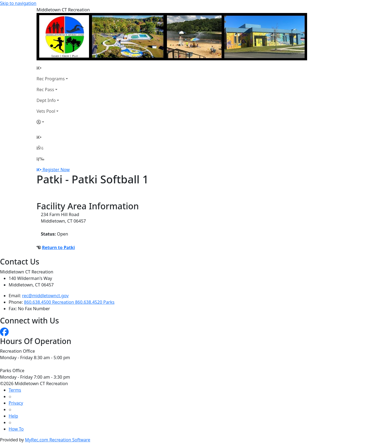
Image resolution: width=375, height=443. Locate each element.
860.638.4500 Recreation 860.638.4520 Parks (69, 302)
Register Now (56, 170)
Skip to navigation (18, 3)
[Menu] (40, 158)
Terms (15, 390)
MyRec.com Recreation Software (57, 440)
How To (16, 429)
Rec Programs (51, 79)
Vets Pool (46, 111)
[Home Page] (52, 67)
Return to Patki (58, 247)
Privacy (16, 403)
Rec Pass (45, 89)
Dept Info (46, 100)
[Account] (52, 122)
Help (13, 416)
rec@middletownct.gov (45, 296)
